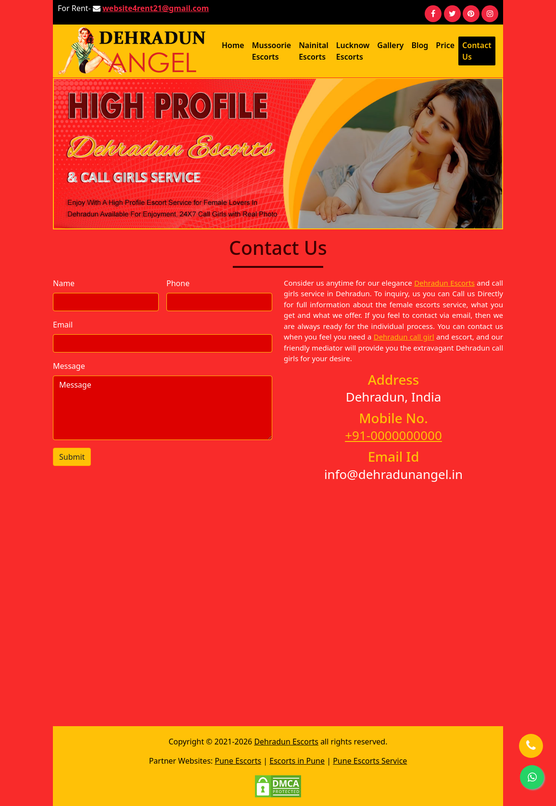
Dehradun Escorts (444, 283)
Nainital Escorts (314, 51)
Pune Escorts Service (370, 761)
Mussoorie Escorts (271, 51)
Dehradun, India (394, 396)
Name (64, 283)
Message (69, 366)
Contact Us (477, 51)
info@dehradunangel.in (393, 474)
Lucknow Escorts (352, 51)
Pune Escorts (238, 761)
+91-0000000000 (393, 435)
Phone (178, 283)
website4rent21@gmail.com (155, 8)
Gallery (390, 45)
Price (445, 45)
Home (233, 45)
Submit (72, 457)
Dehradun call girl (404, 336)
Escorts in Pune (297, 761)
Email (63, 324)
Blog (419, 45)
